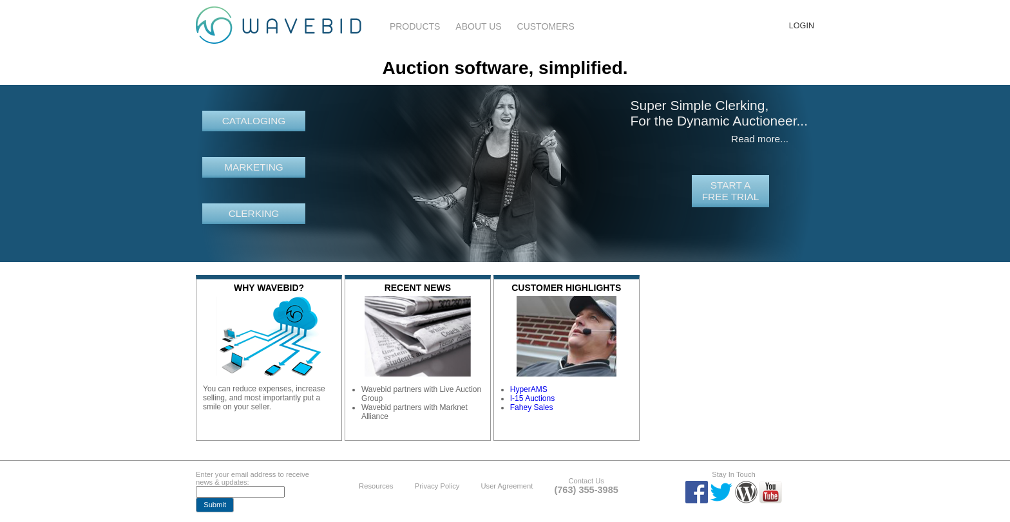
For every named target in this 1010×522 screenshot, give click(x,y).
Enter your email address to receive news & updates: (252, 478)
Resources (376, 486)
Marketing (253, 167)
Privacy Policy (437, 486)
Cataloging (254, 120)
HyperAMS (529, 389)
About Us (478, 26)
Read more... (759, 138)
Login (801, 25)
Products (415, 26)
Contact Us (586, 481)
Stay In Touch (734, 474)
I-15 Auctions (532, 398)
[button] (215, 505)
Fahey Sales (531, 407)
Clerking (254, 213)
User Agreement (507, 486)
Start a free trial (730, 191)
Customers (546, 26)
